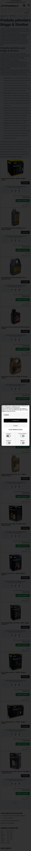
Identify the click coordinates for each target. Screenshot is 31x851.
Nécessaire (8, 435)
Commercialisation (22, 435)
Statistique (22, 442)
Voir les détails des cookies (15, 429)
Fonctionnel (8, 442)
